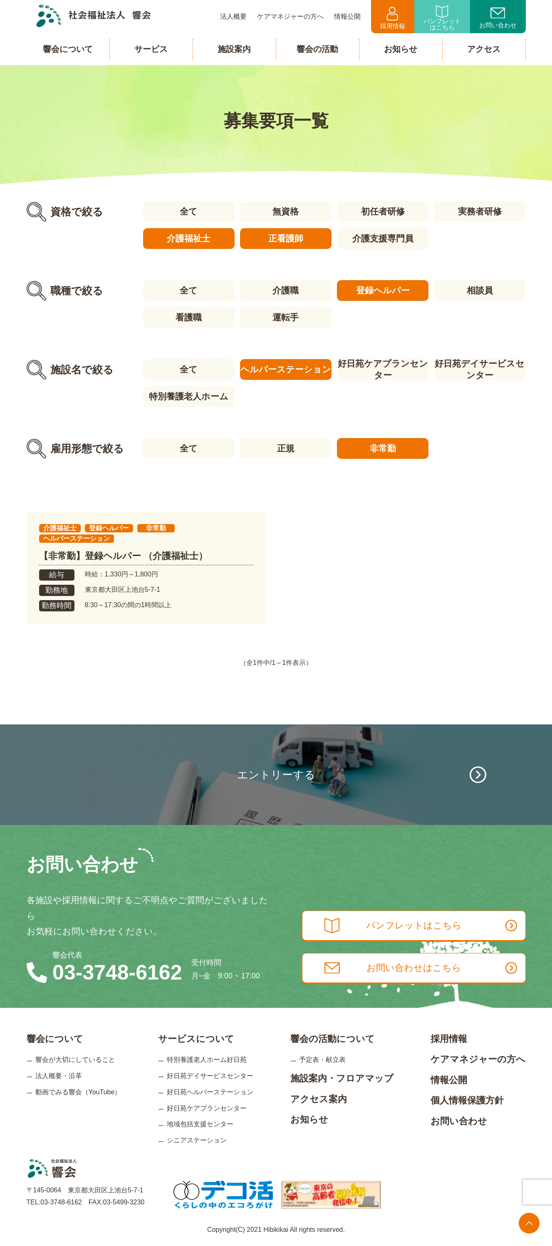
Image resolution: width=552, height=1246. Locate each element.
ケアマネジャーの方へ (478, 1059)
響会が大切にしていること (75, 1059)
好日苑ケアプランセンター (383, 369)
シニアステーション (197, 1140)
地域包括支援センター (200, 1124)
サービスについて (196, 1039)
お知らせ (309, 1119)
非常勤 (383, 448)
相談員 (480, 290)
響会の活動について (332, 1039)
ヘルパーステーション (285, 369)
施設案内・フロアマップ (342, 1078)
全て (189, 211)
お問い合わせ (498, 18)
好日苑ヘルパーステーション (210, 1092)
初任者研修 (383, 211)
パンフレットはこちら (442, 18)
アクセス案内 (318, 1099)
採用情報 (392, 18)
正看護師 (285, 238)
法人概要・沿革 (58, 1075)
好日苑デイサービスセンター (480, 369)
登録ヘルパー (383, 290)
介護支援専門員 (382, 238)
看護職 (189, 317)
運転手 (285, 317)
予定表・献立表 (322, 1059)
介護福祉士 (188, 238)
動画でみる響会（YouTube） (78, 1092)
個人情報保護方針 (467, 1100)
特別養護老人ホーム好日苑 (207, 1059)
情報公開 (449, 1080)
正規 (286, 448)
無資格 (285, 211)
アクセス (483, 49)
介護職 (285, 290)
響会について (55, 1039)
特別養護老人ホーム (188, 396)
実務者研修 (480, 211)
